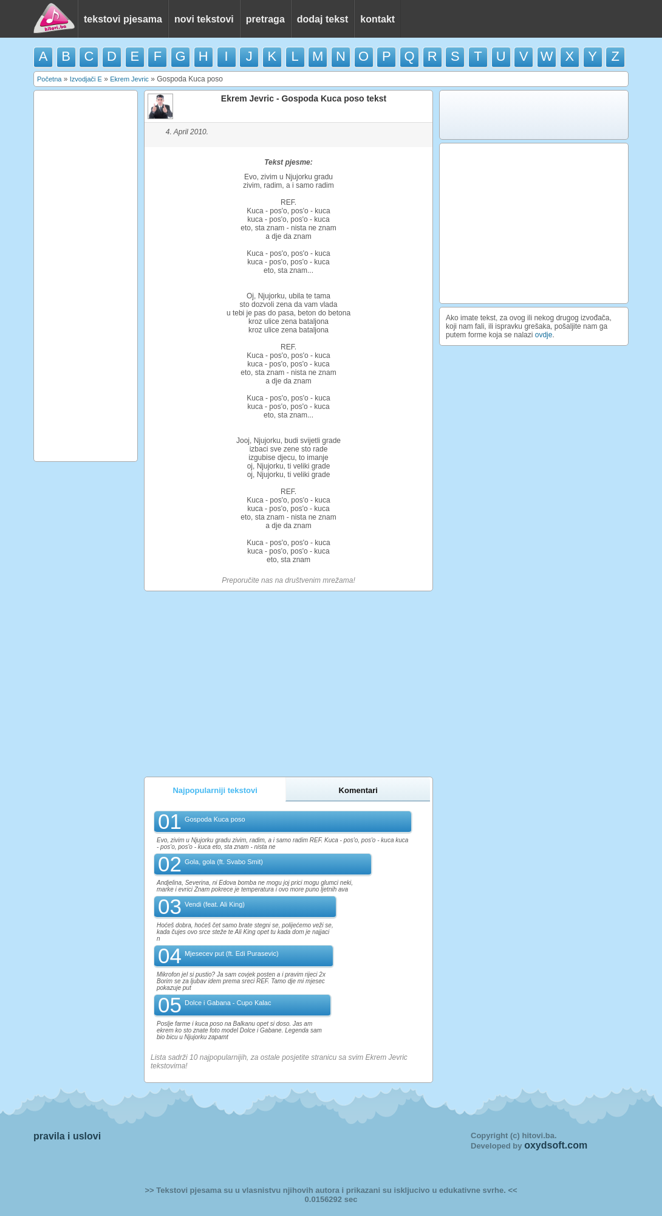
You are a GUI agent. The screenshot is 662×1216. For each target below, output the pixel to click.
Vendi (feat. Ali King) (215, 904)
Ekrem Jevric (129, 79)
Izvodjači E (86, 79)
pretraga (265, 19)
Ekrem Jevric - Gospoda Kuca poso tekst (303, 98)
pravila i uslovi (67, 1136)
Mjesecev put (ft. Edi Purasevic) (232, 953)
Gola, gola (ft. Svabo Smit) (224, 861)
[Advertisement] (85, 276)
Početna (49, 79)
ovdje (544, 335)
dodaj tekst (322, 19)
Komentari (358, 790)
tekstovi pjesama (123, 19)
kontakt (377, 19)
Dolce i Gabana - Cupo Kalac (228, 1002)
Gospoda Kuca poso (215, 819)
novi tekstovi (204, 19)
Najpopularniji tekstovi (214, 790)
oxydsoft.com (555, 1145)
